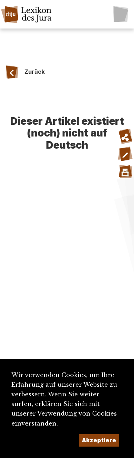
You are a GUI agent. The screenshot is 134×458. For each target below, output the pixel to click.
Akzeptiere (99, 440)
